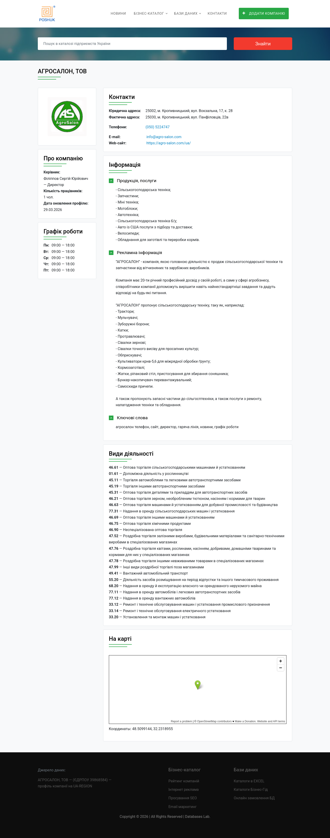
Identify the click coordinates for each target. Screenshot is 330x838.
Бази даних (186, 13)
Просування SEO (182, 798)
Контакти (217, 13)
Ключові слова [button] (132, 417)
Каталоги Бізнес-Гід (251, 789)
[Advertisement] (67, 353)
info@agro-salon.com (164, 137)
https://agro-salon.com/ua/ (168, 143)
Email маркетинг (182, 807)
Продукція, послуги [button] (136, 180)
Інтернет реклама (183, 789)
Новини (118, 13)
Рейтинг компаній (183, 781)
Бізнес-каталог (149, 13)
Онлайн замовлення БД (254, 798)
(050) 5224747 (158, 127)
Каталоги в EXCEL (249, 781)
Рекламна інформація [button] (139, 252)
